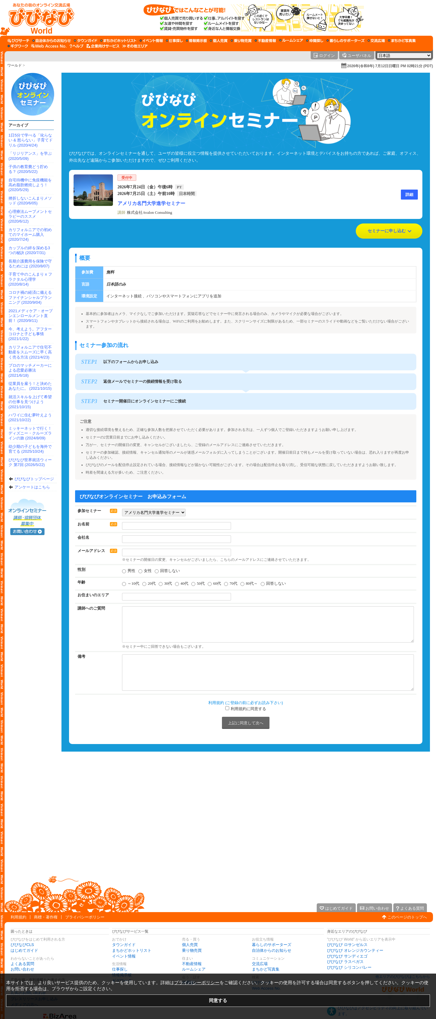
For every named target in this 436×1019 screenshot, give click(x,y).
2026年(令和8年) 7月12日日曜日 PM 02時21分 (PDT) (390, 66)
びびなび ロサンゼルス (347, 944)
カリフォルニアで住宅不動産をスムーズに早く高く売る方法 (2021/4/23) (30, 352)
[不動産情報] (265, 40)
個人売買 (190, 944)
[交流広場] (376, 40)
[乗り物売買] (241, 40)
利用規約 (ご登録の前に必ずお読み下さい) (245, 702)
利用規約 (18, 917)
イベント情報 (124, 956)
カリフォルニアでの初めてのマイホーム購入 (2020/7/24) (30, 234)
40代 (184, 583)
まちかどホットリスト (131, 950)
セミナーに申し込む (387, 231)
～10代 (133, 583)
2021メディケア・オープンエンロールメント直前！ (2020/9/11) (30, 316)
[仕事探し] (174, 40)
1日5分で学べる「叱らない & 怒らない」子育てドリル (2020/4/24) (30, 140)
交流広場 (260, 963)
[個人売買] (219, 40)
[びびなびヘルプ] (77, 46)
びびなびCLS (22, 944)
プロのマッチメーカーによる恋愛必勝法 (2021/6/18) (30, 370)
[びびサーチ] (18, 40)
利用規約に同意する (248, 708)
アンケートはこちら (32, 487)
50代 (201, 583)
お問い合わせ (22, 969)
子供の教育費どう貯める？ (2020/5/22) (28, 169)
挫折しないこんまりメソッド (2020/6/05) (30, 200)
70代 (233, 583)
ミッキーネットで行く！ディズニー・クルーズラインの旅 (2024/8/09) (30, 433)
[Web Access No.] (49, 46)
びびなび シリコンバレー (349, 967)
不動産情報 (192, 963)
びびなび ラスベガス (345, 961)
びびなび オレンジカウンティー (355, 950)
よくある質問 (22, 963)
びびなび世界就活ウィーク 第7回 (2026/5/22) (30, 462)
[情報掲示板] (196, 40)
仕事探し (120, 969)
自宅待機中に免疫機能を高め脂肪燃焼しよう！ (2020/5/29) (30, 185)
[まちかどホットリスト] (118, 40)
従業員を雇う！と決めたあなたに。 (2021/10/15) (30, 386)
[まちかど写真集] (402, 40)
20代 (152, 583)
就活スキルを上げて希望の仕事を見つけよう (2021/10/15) (30, 402)
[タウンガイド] (85, 40)
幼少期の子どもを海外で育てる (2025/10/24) (30, 449)
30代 (168, 583)
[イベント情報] (151, 40)
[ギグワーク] (18, 46)
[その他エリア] (134, 46)
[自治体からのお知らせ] (51, 40)
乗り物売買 (192, 950)
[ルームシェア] (291, 40)
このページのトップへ (407, 917)
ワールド (14, 65)
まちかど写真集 (265, 969)
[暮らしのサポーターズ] (345, 40)
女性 (148, 570)
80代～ (252, 583)
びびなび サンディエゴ (347, 956)
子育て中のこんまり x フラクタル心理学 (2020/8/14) (30, 279)
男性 (131, 570)
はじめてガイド (24, 950)
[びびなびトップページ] (38, 18)
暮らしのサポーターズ (271, 944)
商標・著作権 (46, 917)
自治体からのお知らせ (271, 950)
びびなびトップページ (34, 479)
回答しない (170, 570)
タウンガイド (124, 944)
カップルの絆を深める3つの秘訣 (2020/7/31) (29, 250)
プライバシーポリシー (84, 917)
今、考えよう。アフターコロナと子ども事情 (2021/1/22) (30, 334)
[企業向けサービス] (103, 46)
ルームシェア (194, 969)
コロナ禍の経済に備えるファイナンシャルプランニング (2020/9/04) (30, 297)
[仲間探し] (314, 40)
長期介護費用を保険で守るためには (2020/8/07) (30, 263)
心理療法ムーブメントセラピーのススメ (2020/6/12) (30, 216)
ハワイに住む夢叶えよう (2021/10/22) (30, 417)
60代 (217, 583)
